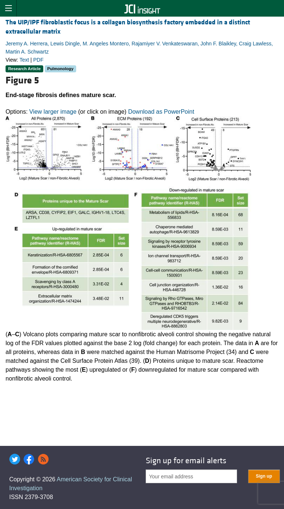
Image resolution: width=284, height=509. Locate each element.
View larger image (53, 112)
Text (24, 60)
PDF (38, 60)
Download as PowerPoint (161, 112)
